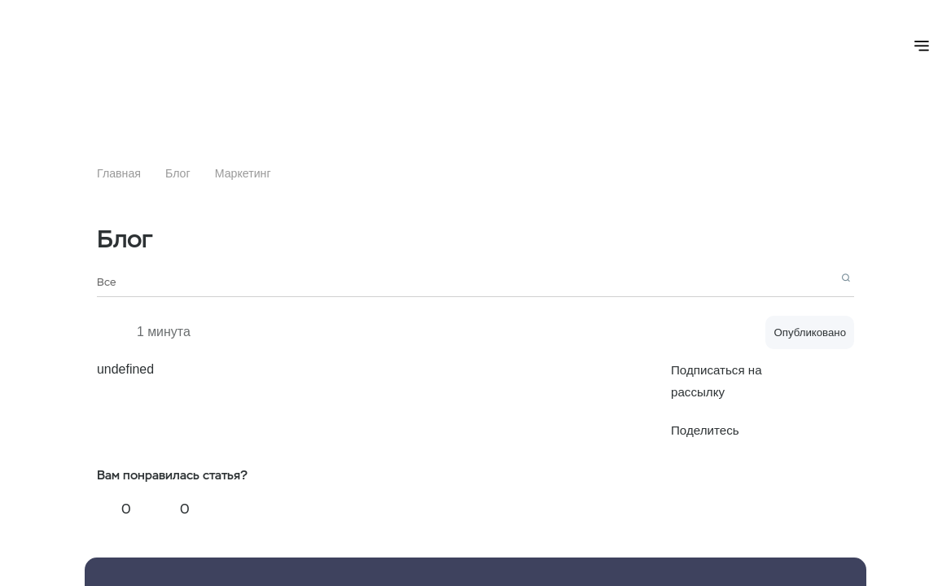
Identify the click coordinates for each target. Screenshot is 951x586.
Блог (178, 173)
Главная (119, 173)
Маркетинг (243, 173)
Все (106, 282)
